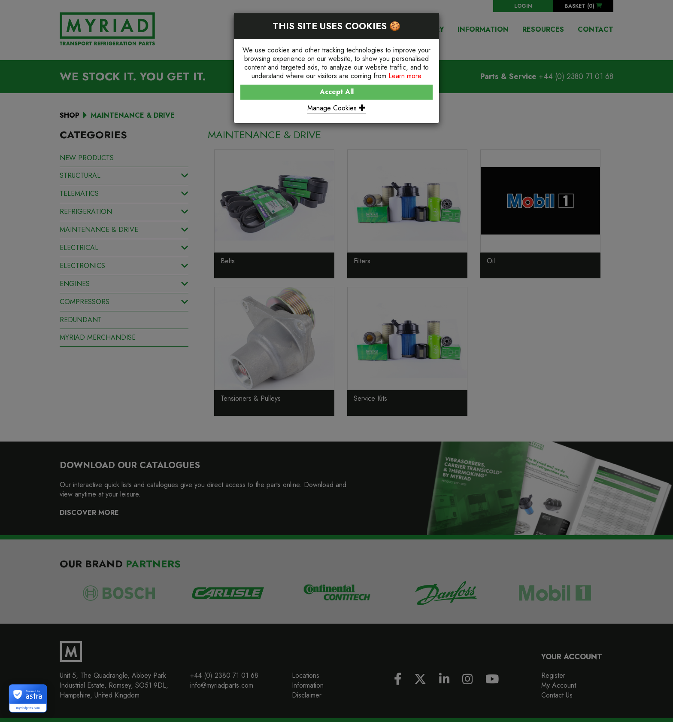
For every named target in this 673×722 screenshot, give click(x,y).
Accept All (337, 92)
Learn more (404, 76)
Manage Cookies (336, 108)
